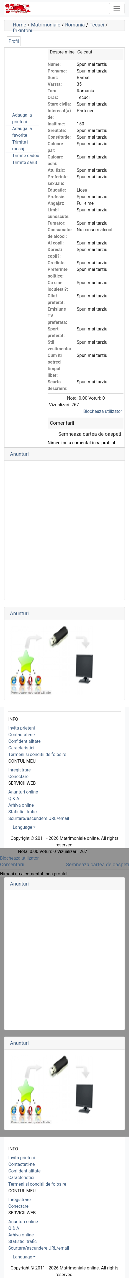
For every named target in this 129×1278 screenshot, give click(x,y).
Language (22, 827)
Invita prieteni (21, 728)
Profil (14, 41)
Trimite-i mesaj (20, 145)
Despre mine (62, 52)
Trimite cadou (25, 155)
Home (19, 25)
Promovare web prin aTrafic (31, 692)
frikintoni (22, 30)
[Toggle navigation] (117, 8)
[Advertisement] (33, 76)
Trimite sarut (24, 162)
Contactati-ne (21, 734)
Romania (75, 25)
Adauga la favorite (22, 132)
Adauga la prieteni (22, 118)
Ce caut (84, 52)
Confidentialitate (24, 741)
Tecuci (97, 25)
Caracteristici (21, 747)
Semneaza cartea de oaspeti (89, 434)
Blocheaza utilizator (102, 411)
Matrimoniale (45, 25)
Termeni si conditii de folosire (37, 754)
